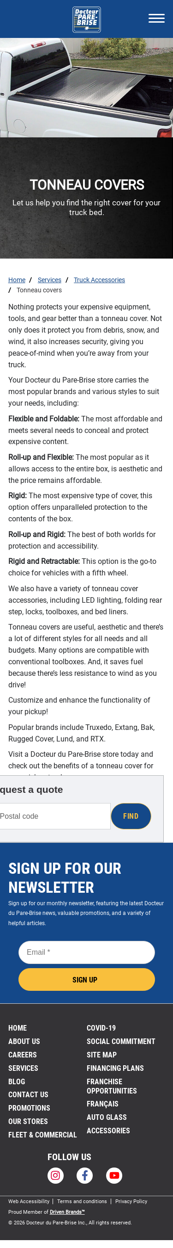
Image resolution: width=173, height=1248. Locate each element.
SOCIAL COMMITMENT (121, 1041)
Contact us (28, 1094)
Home (17, 1028)
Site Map (102, 1054)
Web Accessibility (28, 1201)
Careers (22, 1054)
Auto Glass (107, 1117)
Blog (16, 1081)
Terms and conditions (82, 1201)
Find (130, 816)
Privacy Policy (131, 1201)
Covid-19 (101, 1028)
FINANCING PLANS (115, 1068)
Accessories (108, 1130)
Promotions (29, 1108)
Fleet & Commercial (42, 1135)
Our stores (28, 1121)
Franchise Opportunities (112, 1086)
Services (23, 1068)
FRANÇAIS (103, 1104)
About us (24, 1041)
